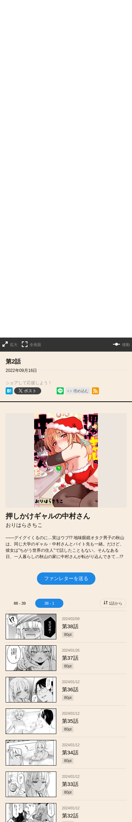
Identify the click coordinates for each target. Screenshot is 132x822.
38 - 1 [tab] (49, 441)
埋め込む (81, 228)
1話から (115, 441)
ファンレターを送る (66, 416)
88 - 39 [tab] (20, 441)
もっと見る (63, 772)
